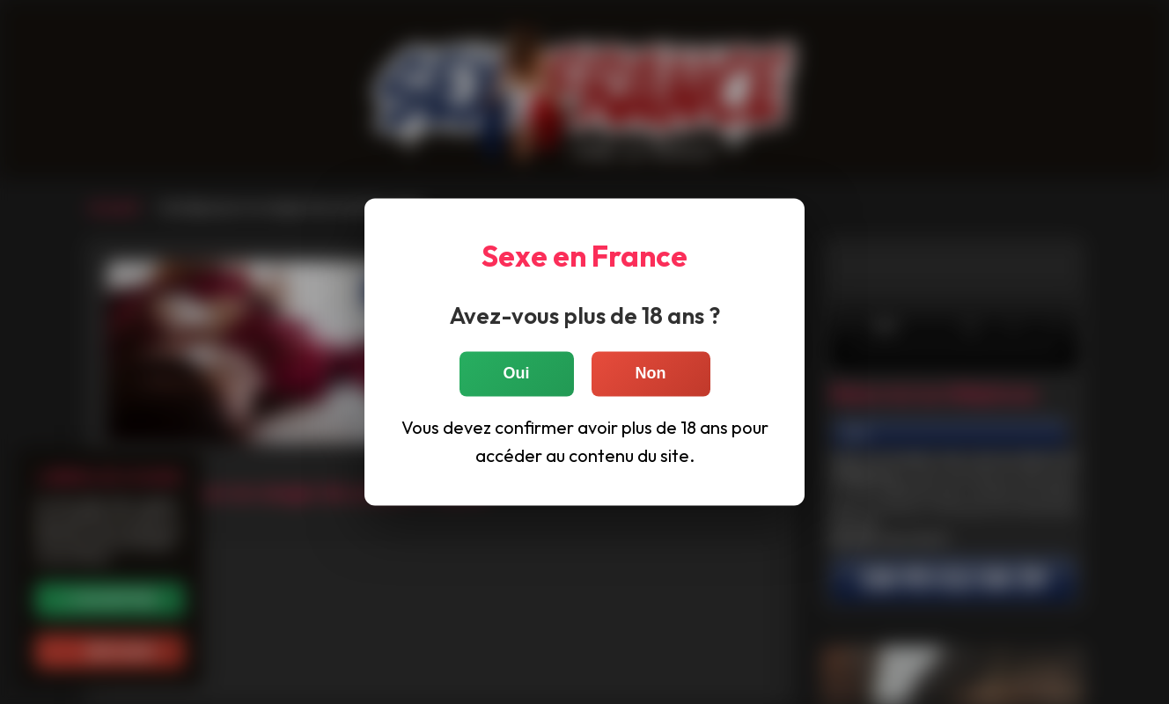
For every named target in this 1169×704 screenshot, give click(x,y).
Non (651, 374)
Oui (517, 374)
